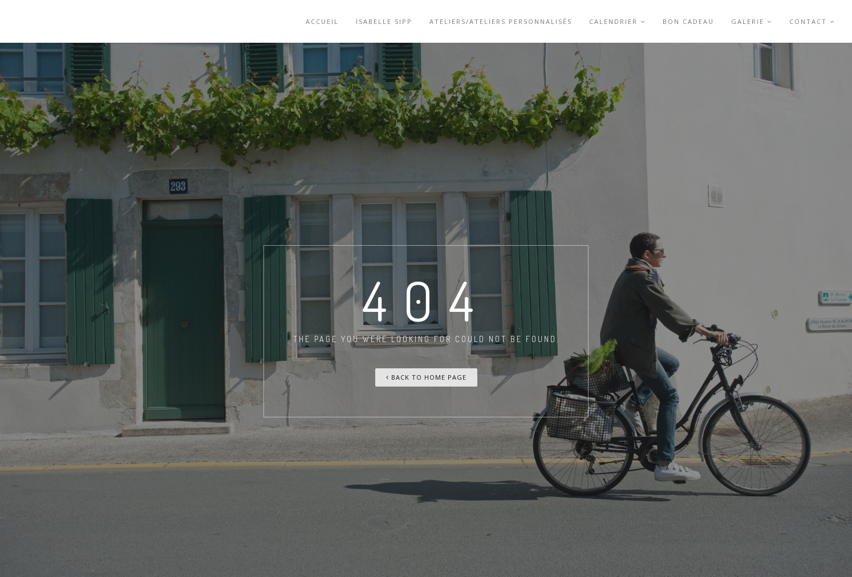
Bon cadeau (688, 21)
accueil (322, 21)
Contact (812, 21)
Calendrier (617, 21)
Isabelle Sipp (384, 21)
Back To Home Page (426, 377)
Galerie (751, 21)
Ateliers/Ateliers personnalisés (500, 21)
